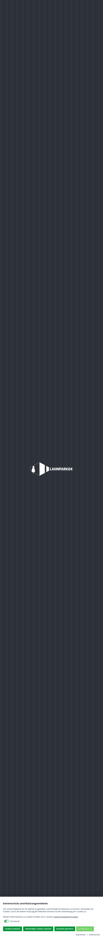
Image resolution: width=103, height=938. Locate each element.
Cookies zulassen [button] (12, 929)
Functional (14, 921)
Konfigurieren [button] (84, 929)
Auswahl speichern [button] (64, 929)
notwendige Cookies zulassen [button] (38, 929)
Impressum (81, 934)
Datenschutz (94, 934)
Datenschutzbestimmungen (66, 917)
